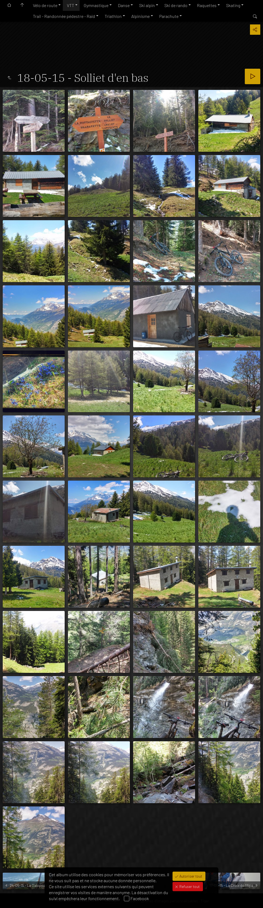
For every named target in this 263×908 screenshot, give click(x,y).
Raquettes (207, 5)
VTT (70, 5)
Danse (124, 5)
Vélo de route (45, 5)
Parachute (169, 16)
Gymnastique (96, 5)
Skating (233, 5)
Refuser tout (189, 886)
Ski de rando (175, 5)
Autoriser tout (190, 876)
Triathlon (113, 16)
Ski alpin (147, 5)
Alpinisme (140, 16)
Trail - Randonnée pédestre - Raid (64, 16)
